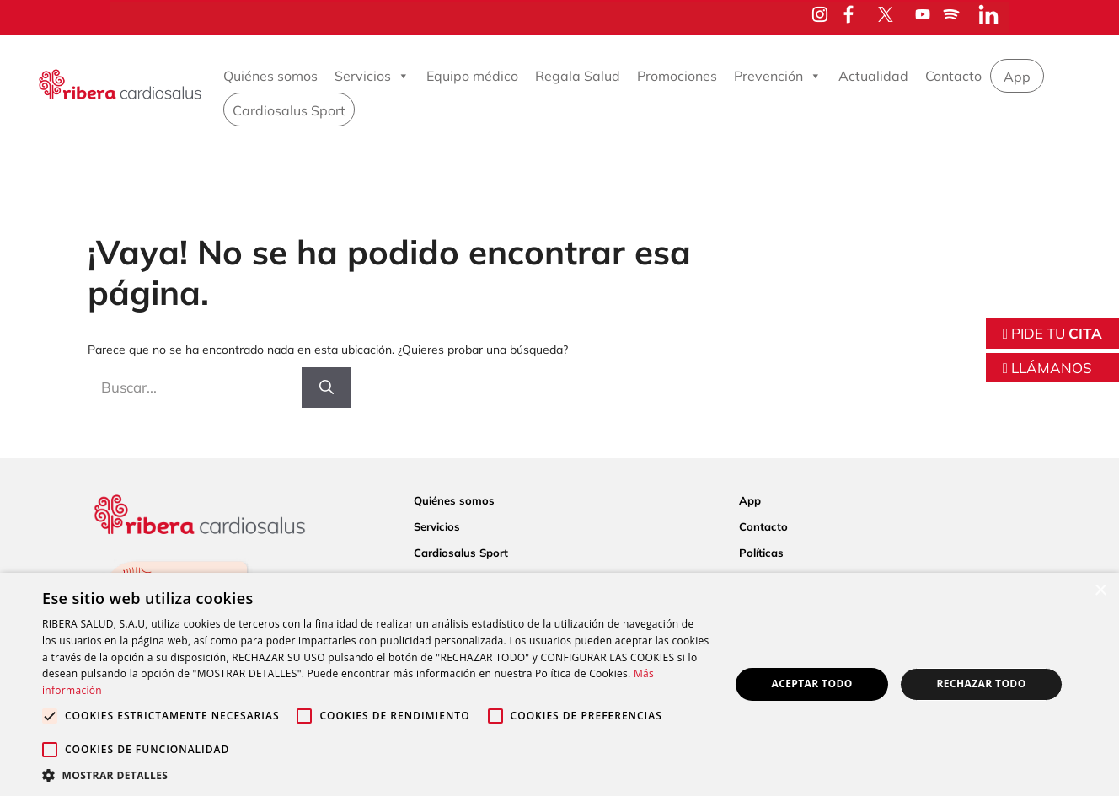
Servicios (372, 76)
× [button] (1100, 591)
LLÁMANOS (1047, 368)
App (1017, 76)
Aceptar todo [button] (811, 683)
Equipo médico (472, 75)
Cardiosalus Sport (289, 110)
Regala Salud (577, 75)
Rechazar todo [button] (980, 683)
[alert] (559, 684)
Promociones (677, 75)
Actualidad (873, 75)
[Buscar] (326, 387)
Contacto (953, 75)
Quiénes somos (270, 75)
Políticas (761, 552)
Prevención (778, 76)
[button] (375, 775)
